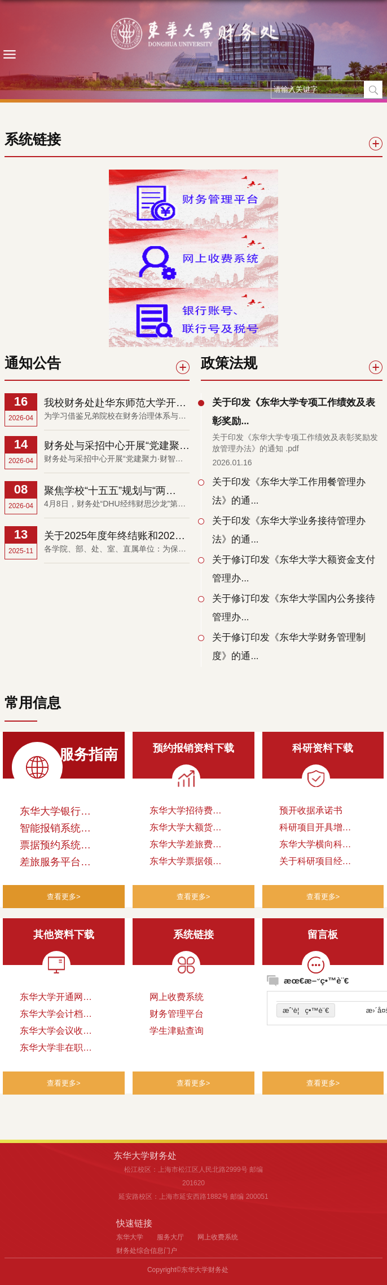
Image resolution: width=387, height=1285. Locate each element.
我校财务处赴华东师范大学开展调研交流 (115, 403)
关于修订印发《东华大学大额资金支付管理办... (293, 569)
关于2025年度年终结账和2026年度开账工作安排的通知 (112, 536)
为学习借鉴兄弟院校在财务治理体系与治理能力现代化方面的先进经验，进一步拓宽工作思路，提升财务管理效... (115, 416)
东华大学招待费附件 (185, 812)
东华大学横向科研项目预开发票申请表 (315, 846)
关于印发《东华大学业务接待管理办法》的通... (289, 530)
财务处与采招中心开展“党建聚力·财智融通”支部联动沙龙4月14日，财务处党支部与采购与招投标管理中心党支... (115, 459)
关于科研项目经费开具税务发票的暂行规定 (315, 863)
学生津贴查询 (176, 1030)
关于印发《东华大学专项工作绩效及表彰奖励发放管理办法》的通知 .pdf (295, 443)
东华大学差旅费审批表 (185, 846)
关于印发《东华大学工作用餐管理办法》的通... (289, 491)
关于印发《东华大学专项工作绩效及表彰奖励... (293, 411)
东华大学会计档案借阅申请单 (56, 1015)
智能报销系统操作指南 (55, 830)
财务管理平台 (176, 1014)
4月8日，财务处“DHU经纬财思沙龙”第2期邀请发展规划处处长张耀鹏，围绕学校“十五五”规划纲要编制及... (113, 504)
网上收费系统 (176, 997)
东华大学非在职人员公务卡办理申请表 (56, 1049)
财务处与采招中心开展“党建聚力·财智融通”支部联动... (117, 446)
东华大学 (129, 1237)
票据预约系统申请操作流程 (55, 847)
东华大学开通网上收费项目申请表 (56, 999)
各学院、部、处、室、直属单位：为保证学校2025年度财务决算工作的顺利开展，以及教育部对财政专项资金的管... (116, 549)
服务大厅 (170, 1237)
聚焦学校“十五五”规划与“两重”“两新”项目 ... (105, 491)
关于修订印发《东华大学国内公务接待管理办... (293, 608)
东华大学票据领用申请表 (185, 863)
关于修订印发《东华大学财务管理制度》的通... (289, 646)
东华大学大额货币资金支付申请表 (185, 829)
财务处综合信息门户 (146, 1251)
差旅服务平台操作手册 (55, 864)
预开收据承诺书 (310, 810)
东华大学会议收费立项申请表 (56, 1032)
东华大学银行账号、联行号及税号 (55, 813)
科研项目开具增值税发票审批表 (315, 829)
